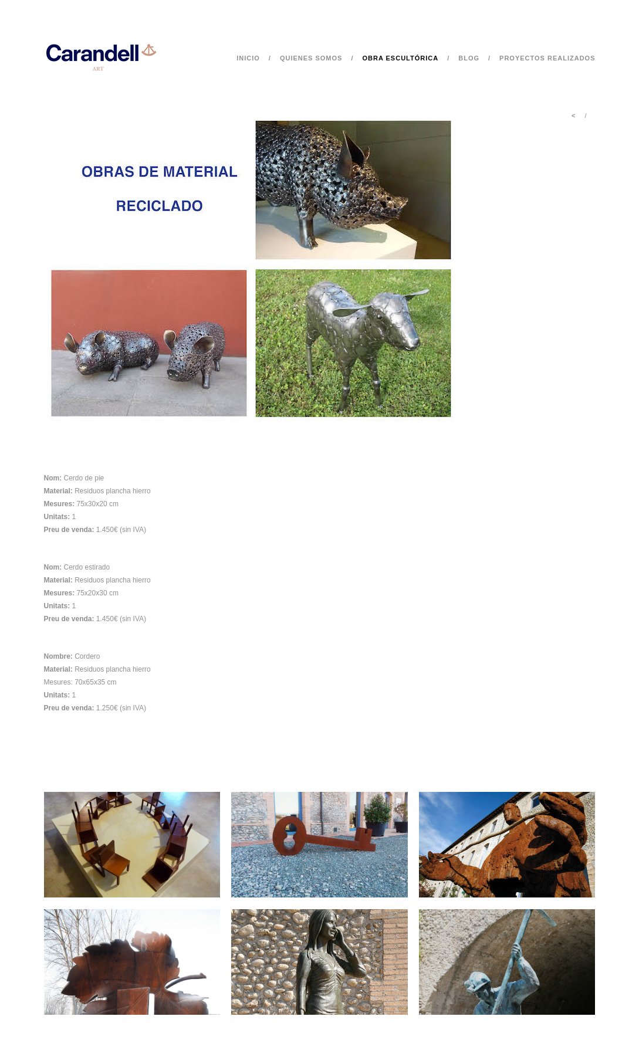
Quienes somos (311, 58)
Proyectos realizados (547, 58)
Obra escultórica (400, 58)
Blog (468, 58)
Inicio (248, 58)
